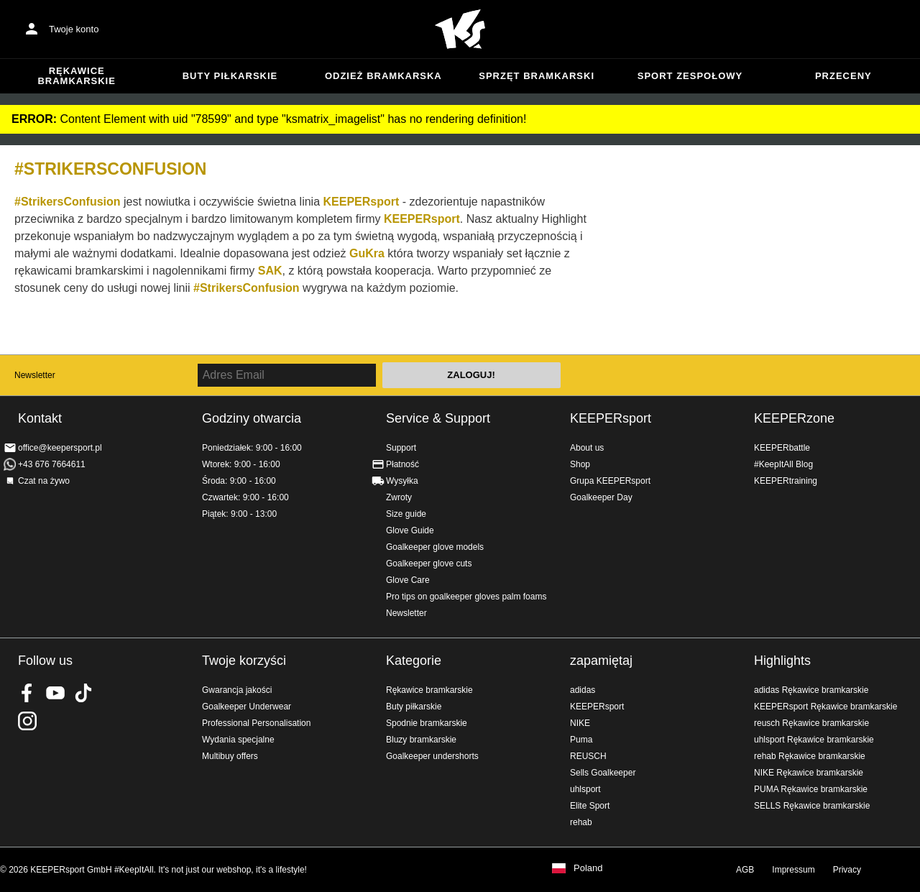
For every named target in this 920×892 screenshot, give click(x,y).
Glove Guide (410, 530)
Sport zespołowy (690, 75)
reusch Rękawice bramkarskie (811, 723)
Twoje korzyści (244, 660)
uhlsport (585, 789)
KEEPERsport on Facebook (27, 693)
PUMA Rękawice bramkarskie (811, 789)
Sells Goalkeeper (602, 773)
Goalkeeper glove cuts (429, 563)
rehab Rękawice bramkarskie (809, 756)
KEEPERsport (610, 418)
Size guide (406, 514)
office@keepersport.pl (60, 448)
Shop (580, 464)
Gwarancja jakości (237, 690)
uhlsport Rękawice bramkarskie (814, 740)
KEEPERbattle (782, 448)
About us (587, 448)
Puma (581, 740)
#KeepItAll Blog (783, 464)
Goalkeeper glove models (435, 547)
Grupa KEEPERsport (610, 481)
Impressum (793, 870)
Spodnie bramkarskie (426, 723)
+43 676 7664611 (52, 464)
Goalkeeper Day (601, 497)
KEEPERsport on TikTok (83, 693)
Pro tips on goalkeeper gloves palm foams (466, 597)
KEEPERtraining (785, 481)
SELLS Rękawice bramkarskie (812, 806)
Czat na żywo (44, 481)
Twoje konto (73, 29)
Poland (588, 868)
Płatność (402, 464)
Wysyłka (402, 481)
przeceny (843, 75)
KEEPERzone (794, 418)
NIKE (580, 723)
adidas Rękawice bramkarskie (811, 690)
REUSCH (588, 756)
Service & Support (438, 418)
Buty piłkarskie (230, 75)
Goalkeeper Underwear (246, 707)
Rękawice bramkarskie (76, 75)
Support (401, 448)
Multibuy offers (230, 756)
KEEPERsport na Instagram (27, 721)
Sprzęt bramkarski (536, 75)
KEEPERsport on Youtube (55, 693)
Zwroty (399, 497)
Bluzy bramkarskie (421, 740)
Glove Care (408, 580)
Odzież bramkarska (383, 75)
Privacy (847, 870)
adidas (582, 690)
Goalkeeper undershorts (432, 756)
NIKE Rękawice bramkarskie (808, 773)
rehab (581, 822)
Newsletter (34, 375)
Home (460, 29)
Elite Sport (590, 806)
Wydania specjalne (238, 740)
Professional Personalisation (256, 723)
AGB (745, 870)
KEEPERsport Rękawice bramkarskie (825, 707)
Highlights (782, 660)
